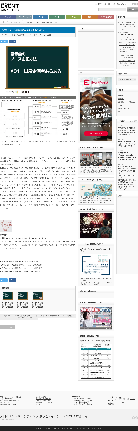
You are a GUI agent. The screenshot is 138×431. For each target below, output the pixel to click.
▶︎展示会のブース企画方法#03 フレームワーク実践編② (21, 268)
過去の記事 (133, 121)
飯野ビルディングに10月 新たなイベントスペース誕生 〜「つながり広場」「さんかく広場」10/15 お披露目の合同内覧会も (127, 47)
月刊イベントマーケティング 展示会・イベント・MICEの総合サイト (45, 416)
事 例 (41, 17)
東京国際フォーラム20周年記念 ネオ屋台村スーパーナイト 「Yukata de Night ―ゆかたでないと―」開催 (20, 316)
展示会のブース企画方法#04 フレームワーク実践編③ (7, 305)
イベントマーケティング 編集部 (40, 35)
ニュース (8, 17)
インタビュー (73, 17)
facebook (136, 4)
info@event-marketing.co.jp (8, 404)
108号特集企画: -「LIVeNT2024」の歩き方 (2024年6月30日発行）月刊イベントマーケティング (127, 156)
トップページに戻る (8, 327)
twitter (133, 4)
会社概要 (99, 4)
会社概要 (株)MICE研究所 (43, 399)
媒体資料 (108, 4)
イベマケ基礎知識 (106, 17)
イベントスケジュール (24, 17)
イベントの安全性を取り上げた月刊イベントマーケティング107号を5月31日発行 (127, 170)
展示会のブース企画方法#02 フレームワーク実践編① (37, 305)
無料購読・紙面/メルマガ (121, 4)
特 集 (57, 17)
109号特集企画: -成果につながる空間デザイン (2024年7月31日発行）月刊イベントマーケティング (126, 131)
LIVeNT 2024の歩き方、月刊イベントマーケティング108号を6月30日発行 (127, 144)
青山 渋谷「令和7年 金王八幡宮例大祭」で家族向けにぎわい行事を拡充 (127, 63)
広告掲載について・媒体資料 (44, 402)
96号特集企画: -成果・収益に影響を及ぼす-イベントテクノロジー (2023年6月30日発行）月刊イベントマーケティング (127, 184)
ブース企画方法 (19, 35)
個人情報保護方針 (123, 108)
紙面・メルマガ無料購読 (43, 400)
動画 (89, 17)
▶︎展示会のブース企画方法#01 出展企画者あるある (19, 261)
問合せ (120, 111)
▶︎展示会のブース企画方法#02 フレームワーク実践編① (21, 265)
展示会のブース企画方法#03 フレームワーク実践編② (22, 305)
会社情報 (121, 95)
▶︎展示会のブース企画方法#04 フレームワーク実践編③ (21, 271)
